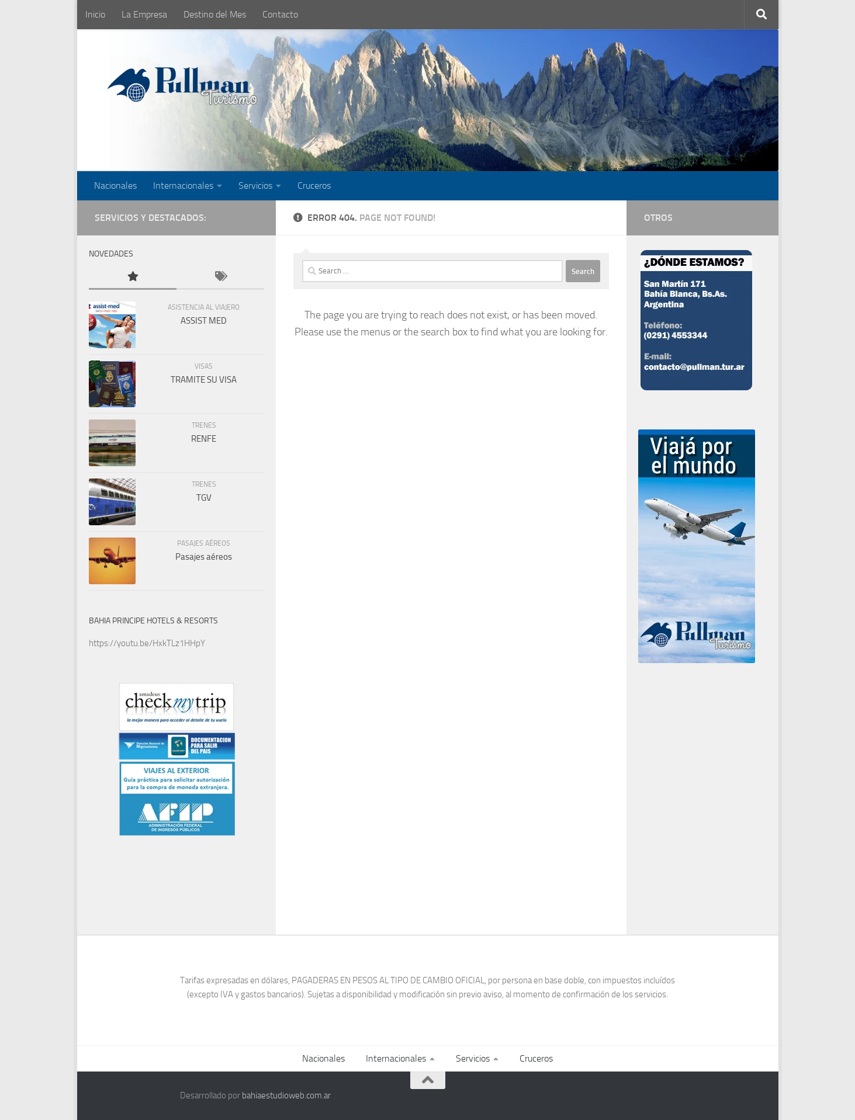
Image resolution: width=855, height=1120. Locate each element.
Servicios (255, 185)
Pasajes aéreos (203, 557)
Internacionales (183, 185)
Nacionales (115, 185)
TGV (204, 498)
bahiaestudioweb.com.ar (286, 1095)
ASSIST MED (204, 320)
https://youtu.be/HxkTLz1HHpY (147, 643)
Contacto (280, 14)
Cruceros (314, 185)
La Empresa (144, 14)
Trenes (204, 425)
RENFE (203, 439)
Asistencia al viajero (204, 307)
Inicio (95, 14)
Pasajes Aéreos (203, 543)
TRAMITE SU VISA (204, 380)
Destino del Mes (215, 14)
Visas (204, 366)
